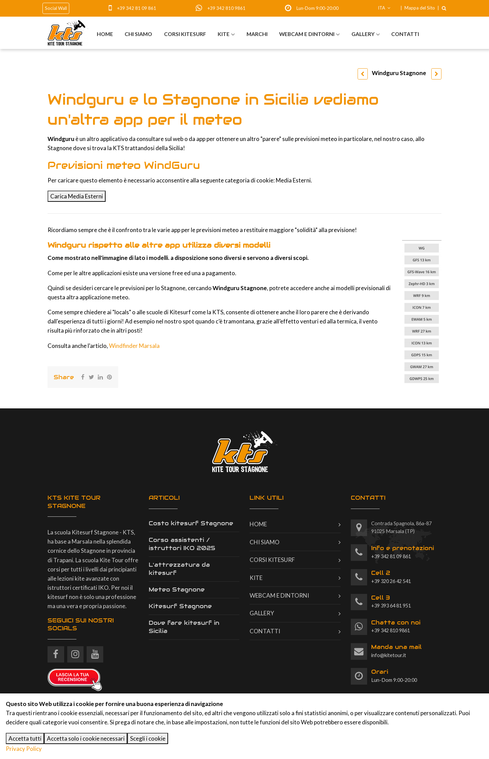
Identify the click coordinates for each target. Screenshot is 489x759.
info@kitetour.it (396, 650)
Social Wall (56, 8)
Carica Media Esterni (76, 196)
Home (104, 34)
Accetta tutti (24, 738)
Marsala (149, 345)
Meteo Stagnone (177, 589)
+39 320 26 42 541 (391, 576)
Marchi (256, 34)
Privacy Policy (24, 748)
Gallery (363, 34)
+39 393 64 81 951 (391, 601)
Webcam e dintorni (306, 34)
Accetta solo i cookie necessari (86, 738)
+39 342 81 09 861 (136, 8)
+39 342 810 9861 (226, 8)
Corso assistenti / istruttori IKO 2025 (182, 544)
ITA (384, 8)
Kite (223, 34)
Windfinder (124, 345)
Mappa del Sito (419, 8)
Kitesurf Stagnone (180, 606)
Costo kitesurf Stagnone (191, 523)
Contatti (405, 34)
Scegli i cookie (147, 738)
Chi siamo (138, 34)
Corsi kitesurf (185, 34)
